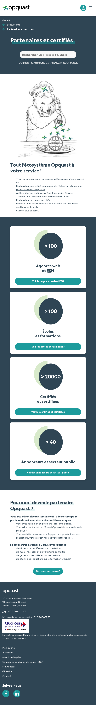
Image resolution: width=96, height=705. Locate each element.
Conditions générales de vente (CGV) (23, 661)
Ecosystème (13, 24)
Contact (6, 676)
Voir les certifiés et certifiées (48, 411)
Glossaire (7, 671)
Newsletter (8, 666)
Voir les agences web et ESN (48, 281)
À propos (7, 652)
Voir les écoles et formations (48, 346)
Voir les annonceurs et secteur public (48, 472)
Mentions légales (11, 657)
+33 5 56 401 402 (16, 611)
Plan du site (8, 647)
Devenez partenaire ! (48, 571)
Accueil (6, 19)
